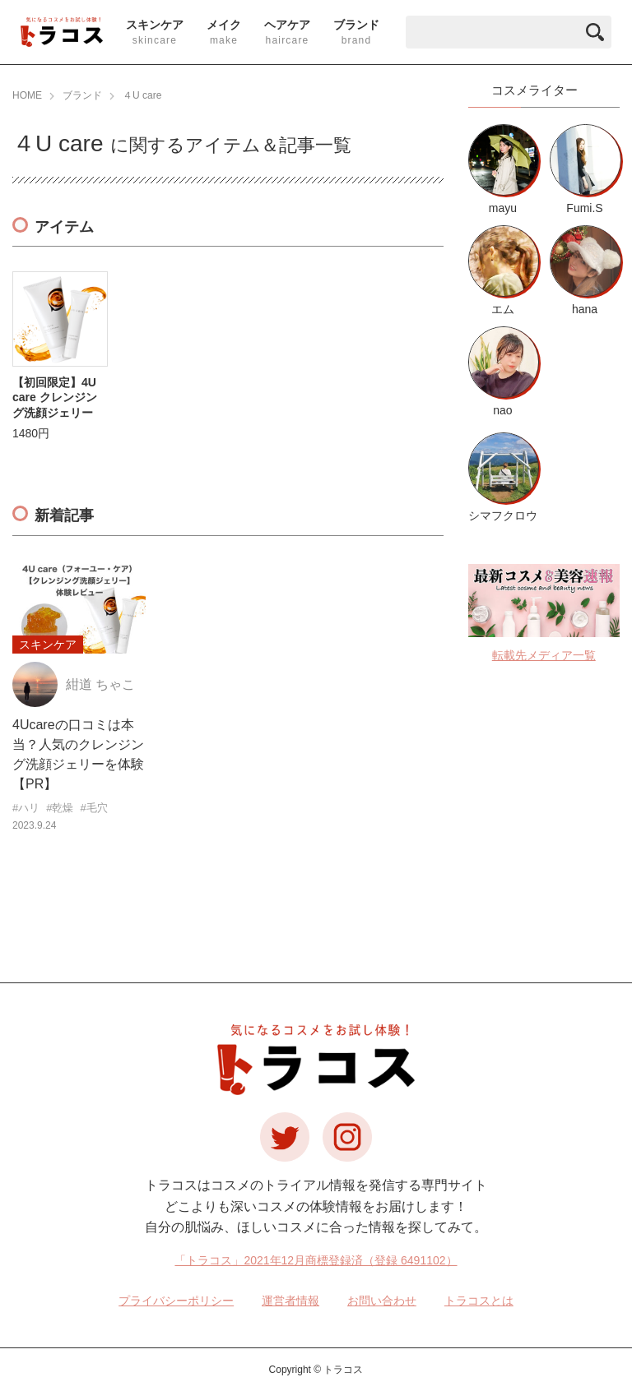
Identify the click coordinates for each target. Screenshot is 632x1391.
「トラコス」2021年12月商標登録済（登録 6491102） (315, 1260)
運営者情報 (290, 1300)
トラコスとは (479, 1300)
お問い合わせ (381, 1300)
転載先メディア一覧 (544, 655)
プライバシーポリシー (176, 1300)
